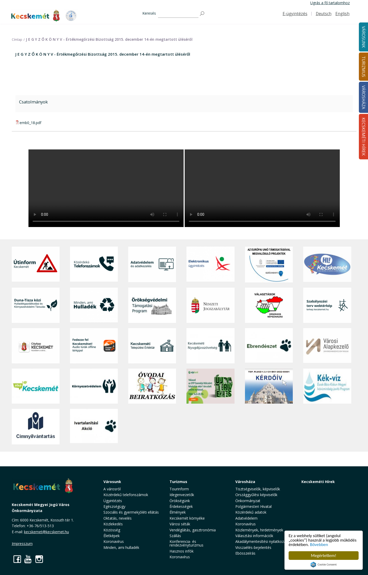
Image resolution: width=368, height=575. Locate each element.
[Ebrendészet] (269, 345)
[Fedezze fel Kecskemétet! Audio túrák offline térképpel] (94, 345)
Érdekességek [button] (181, 506)
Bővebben (319, 544)
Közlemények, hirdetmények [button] (259, 529)
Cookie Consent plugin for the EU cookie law (324, 564)
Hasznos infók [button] (182, 551)
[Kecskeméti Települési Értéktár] (152, 345)
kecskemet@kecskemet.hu (46, 531)
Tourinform (179, 488)
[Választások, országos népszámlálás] (269, 305)
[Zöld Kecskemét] (36, 386)
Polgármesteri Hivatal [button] (253, 506)
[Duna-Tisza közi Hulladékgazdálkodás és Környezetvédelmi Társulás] (36, 305)
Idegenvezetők (182, 494)
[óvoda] (152, 386)
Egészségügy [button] (114, 506)
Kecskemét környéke (187, 518)
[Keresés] (178, 14)
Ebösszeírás (245, 553)
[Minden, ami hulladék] (94, 305)
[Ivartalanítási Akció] (94, 426)
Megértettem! (323, 555)
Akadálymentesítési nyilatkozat (261, 541)
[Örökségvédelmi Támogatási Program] (152, 305)
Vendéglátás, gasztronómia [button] (193, 529)
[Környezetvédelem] (94, 386)
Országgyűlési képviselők (256, 494)
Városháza (245, 481)
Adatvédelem (246, 518)
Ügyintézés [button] (112, 500)
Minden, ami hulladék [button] (121, 547)
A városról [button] (112, 488)
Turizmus (178, 481)
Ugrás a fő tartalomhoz (330, 2)
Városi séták (180, 523)
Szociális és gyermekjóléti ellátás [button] (131, 512)
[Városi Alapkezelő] (327, 345)
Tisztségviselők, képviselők (257, 488)
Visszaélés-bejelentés (253, 547)
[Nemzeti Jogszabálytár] (210, 305)
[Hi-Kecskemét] (327, 264)
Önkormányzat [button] (247, 500)
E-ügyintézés (295, 14)
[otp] (210, 386)
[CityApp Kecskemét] (36, 345)
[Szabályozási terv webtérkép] (327, 305)
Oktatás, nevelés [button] (117, 518)
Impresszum (22, 543)
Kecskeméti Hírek (318, 481)
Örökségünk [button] (180, 500)
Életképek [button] (111, 535)
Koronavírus (113, 541)
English (342, 14)
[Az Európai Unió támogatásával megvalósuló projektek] (269, 264)
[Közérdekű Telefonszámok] (94, 264)
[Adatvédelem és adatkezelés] (152, 264)
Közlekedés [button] (113, 523)
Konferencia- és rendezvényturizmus (186, 543)
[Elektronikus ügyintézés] (210, 264)
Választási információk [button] (254, 535)
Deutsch (323, 14)
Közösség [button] (111, 529)
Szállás (175, 535)
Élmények (178, 512)
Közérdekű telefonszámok (125, 494)
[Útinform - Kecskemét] (36, 264)
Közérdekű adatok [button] (250, 512)
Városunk (112, 481)
